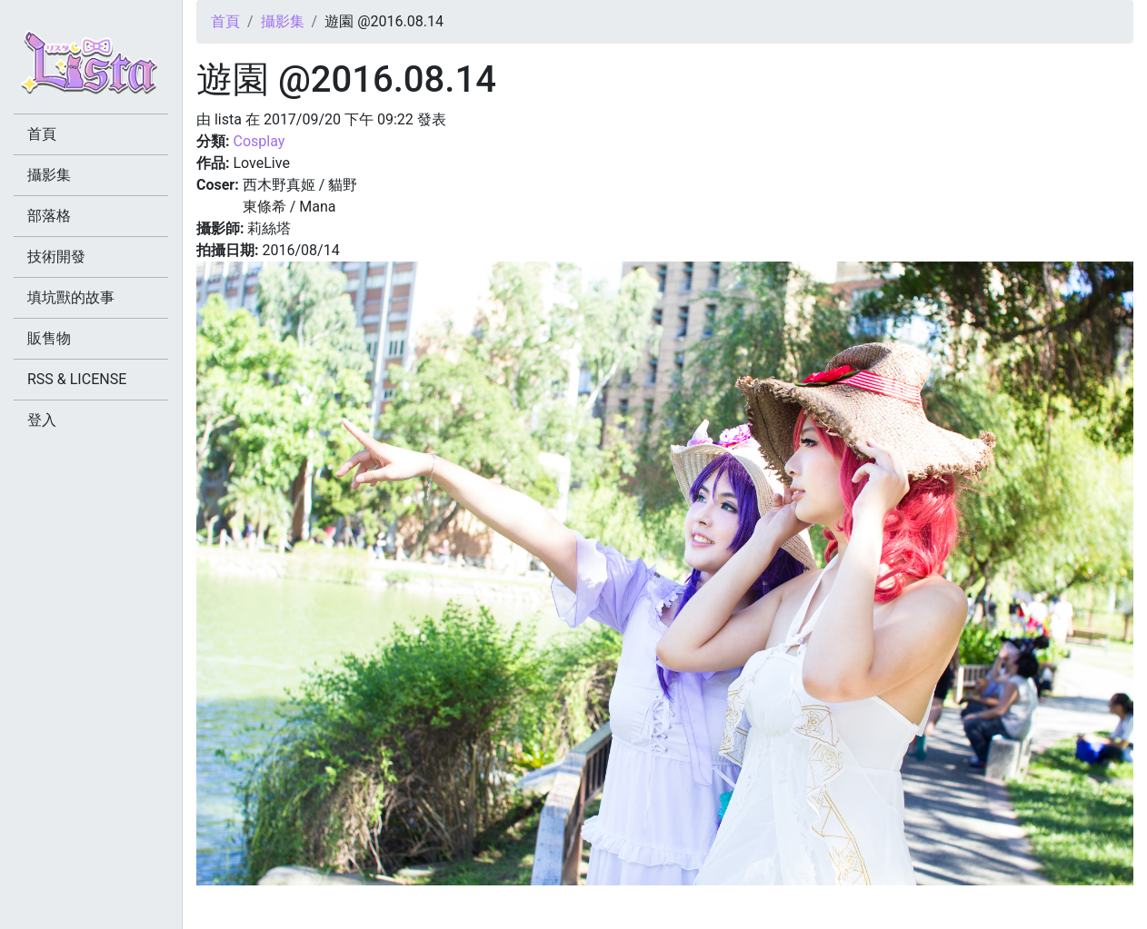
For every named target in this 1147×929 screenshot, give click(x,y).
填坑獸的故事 (71, 297)
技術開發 (56, 256)
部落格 (49, 215)
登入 (41, 420)
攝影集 (282, 21)
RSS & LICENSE (76, 379)
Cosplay (258, 141)
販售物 (49, 338)
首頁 (225, 21)
